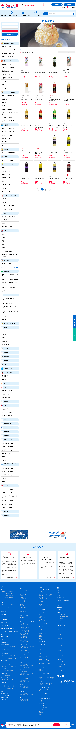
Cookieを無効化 (64, 724)
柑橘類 (21, 604)
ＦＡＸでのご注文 (5, 606)
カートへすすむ (70, 7)
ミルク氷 (41, 600)
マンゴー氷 (41, 601)
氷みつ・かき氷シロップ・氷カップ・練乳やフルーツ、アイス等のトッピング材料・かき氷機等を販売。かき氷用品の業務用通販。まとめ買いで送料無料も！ (31, 1)
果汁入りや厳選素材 (7, 46)
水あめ (3, 84)
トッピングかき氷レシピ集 (7, 595)
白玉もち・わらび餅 (7, 109)
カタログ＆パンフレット (6, 625)
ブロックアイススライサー (8, 128)
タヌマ (4, 328)
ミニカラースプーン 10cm (44, 663)
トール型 (41, 628)
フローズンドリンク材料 (8, 195)
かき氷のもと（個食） (7, 504)
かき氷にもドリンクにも (8, 78)
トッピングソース (6, 409)
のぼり (3, 237)
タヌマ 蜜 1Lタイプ (6, 344)
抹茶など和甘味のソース (25, 637)
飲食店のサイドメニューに (63, 616)
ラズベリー (22, 601)
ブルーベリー (23, 600)
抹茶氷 (40, 604)
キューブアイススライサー (8, 131)
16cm (40, 655)
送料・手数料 (4, 614)
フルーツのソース (24, 634)
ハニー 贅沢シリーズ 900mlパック (9, 307)
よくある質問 (4, 619)
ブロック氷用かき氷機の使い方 (8, 597)
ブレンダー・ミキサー (7, 209)
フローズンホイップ (7, 390)
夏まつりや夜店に (61, 614)
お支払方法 (3, 611)
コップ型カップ (6, 184)
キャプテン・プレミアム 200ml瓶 (9, 49)
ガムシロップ (5, 81)
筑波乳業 (4, 361)
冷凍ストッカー (6, 223)
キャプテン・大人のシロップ (9, 287)
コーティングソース (7, 416)
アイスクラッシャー (43, 712)
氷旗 (3, 234)
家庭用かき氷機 (6, 138)
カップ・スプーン (7, 164)
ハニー (4, 295)
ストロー (41, 692)
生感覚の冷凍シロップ (7, 71)
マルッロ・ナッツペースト (25, 647)
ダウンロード (51, 566)
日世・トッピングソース (25, 623)
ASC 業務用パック (24, 594)
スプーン (4, 188)
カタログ (42, 562)
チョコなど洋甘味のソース (25, 636)
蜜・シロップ (6, 61)
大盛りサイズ (42, 636)
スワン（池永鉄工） (7, 440)
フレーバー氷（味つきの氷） (9, 152)
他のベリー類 (23, 603)
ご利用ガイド (4, 602)
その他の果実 (23, 607)
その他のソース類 (24, 641)
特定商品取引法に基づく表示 (7, 634)
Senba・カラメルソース (25, 633)
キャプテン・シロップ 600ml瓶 (10, 279)
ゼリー (21, 656)
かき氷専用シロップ (7, 43)
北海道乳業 (5, 357)
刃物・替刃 (4, 142)
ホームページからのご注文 (7, 604)
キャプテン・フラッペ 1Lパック (9, 283)
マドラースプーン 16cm (44, 660)
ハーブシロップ (6, 74)
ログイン (62, 8)
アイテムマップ (5, 639)
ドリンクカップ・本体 (43, 689)
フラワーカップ (6, 181)
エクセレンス (6, 516)
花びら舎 (4, 349)
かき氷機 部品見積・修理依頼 (7, 628)
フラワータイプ (42, 619)
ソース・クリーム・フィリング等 (10, 113)
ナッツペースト (23, 650)
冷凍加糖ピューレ (6, 376)
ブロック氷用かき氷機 (7, 443)
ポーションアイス (24, 611)
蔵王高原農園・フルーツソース (26, 629)
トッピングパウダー (24, 654)
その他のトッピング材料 (8, 121)
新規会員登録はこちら (11, 34)
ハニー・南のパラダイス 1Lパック (9, 298)
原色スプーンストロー (43, 670)
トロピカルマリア (7, 372)
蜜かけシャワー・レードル (8, 216)
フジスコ (4, 353)
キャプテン (5, 271)
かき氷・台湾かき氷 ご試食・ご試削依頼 (9, 631)
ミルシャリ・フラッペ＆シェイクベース (10, 684)
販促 (3, 231)
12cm (40, 652)
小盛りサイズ (42, 618)
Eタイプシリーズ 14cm (44, 657)
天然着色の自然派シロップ (8, 53)
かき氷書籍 (5, 260)
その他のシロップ (6, 88)
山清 (3, 365)
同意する (57, 725)
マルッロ (4, 512)
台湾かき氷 (5, 149)
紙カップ (4, 167)
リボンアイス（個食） (7, 507)
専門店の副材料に (33, 49)
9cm (40, 649)
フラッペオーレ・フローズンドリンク (9, 685)
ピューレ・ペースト (7, 117)
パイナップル (23, 598)
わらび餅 (4, 334)
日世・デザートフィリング (25, 624)
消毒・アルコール (42, 714)
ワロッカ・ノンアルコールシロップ (10, 312)
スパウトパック (6, 331)
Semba (4, 428)
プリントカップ (42, 629)
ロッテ (4, 387)
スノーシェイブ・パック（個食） (9, 496)
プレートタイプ (42, 639)
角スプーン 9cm (42, 665)
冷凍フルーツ (5, 102)
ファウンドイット (7, 368)
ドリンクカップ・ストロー (8, 205)
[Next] (56, 189)
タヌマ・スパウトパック (25, 630)
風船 (3, 244)
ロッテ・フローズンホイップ (26, 627)
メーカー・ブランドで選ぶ (23, 14)
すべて (21, 49)
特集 (2, 589)
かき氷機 (4, 125)
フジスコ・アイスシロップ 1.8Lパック (9, 658)
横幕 (3, 241)
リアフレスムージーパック (44, 684)
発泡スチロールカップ (7, 174)
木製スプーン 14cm (43, 659)
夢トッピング (5, 319)
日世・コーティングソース (25, 631)
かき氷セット (6, 157)
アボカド (22, 605)
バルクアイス (5, 394)
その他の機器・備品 (7, 226)
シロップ (4, 199)
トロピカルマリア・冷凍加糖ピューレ (28, 646)
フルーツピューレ (24, 649)
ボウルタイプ (42, 620)
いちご (21, 595)
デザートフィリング (7, 412)
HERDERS (5, 432)
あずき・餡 (4, 99)
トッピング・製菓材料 (8, 92)
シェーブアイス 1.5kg (7, 492)
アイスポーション (6, 397)
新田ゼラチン (6, 436)
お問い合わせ (4, 622)
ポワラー (41, 711)
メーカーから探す (61, 625)
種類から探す (4, 14)
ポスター (4, 247)
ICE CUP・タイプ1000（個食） (45, 595)
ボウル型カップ (6, 177)
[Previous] (38, 189)
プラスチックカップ (7, 171)
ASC (3, 383)
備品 (3, 213)
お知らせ (3, 586)
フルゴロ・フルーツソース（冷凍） (27, 626)
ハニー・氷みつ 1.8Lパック (8, 303)
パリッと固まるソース (25, 640)
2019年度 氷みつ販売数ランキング (9, 591)
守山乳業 (4, 401)
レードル (41, 701)
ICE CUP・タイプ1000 (7, 501)
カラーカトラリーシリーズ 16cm (46, 662)
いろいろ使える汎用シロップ (9, 67)
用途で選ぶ (12, 14)
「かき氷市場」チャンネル (7, 593)
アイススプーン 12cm (43, 656)
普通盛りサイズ (42, 616)
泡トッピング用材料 (24, 657)
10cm (40, 650)
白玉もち (4, 338)
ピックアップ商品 (35, 14)
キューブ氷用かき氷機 (7, 446)
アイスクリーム (6, 105)
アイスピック (42, 709)
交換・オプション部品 (25, 667)
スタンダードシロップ (7, 57)
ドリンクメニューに (62, 620)
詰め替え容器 (5, 220)
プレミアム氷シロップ (8, 324)
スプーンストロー (6, 191)
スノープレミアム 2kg (7, 489)
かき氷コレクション (7, 263)
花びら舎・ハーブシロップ (7, 679)
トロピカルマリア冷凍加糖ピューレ (46, 683)
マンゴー (22, 597)
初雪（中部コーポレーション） (9, 464)
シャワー (41, 700)
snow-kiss (5, 486)
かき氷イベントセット (7, 160)
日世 (3, 405)
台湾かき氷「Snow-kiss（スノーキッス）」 (9, 255)
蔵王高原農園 (6, 424)
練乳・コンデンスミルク (8, 95)
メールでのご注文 (5, 607)
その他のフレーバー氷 (43, 605)
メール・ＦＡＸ (65, 573)
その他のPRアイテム (7, 251)
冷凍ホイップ (23, 639)
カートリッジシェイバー (8, 135)
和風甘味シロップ (6, 64)
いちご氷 (41, 603)
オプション (4, 145)
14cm (40, 653)
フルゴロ (4, 420)
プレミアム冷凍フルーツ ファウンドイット (28, 591)
